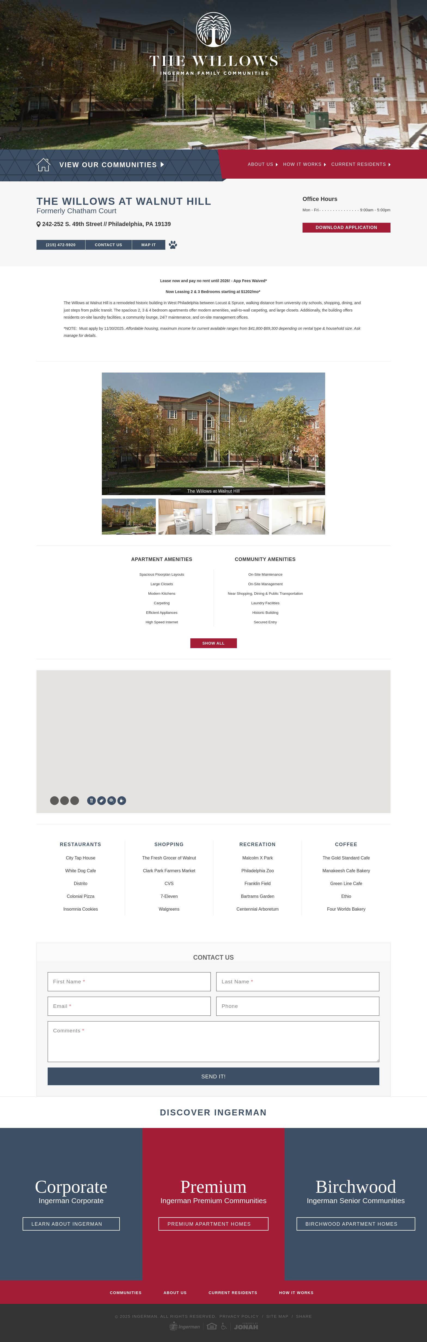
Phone (230, 1006)
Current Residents (358, 164)
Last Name (237, 982)
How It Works (296, 1293)
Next (332, 517)
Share (304, 1316)
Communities (126, 1293)
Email (62, 1006)
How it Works (302, 164)
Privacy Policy (239, 1316)
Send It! (213, 1076)
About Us (260, 164)
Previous (95, 517)
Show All (213, 643)
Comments (68, 1031)
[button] (52, 749)
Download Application (346, 227)
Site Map (278, 1316)
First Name (69, 982)
